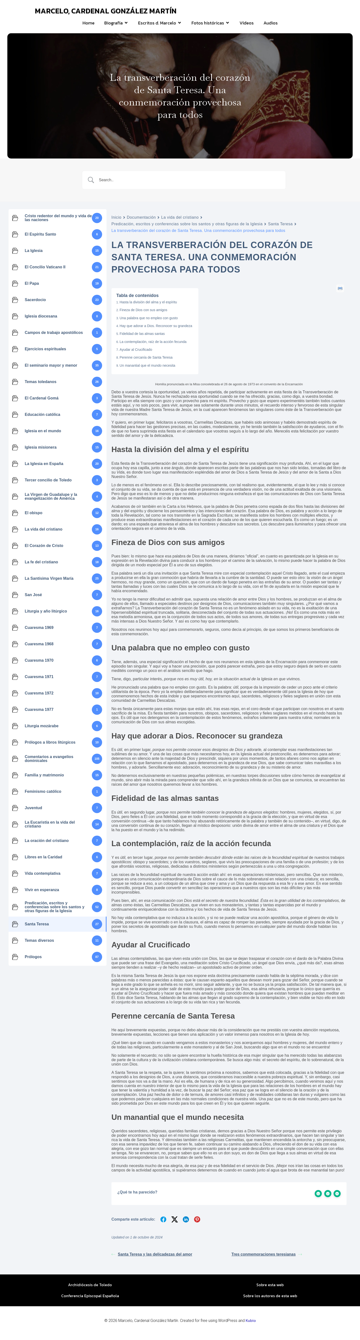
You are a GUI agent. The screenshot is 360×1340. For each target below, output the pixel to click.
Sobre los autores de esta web (270, 1301)
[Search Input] (190, 185)
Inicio (116, 222)
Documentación (141, 222)
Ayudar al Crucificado (136, 355)
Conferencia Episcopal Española (90, 1301)
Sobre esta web (270, 1290)
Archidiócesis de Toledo (90, 1290)
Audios (271, 25)
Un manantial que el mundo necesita (147, 370)
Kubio (251, 1326)
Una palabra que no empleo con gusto (149, 323)
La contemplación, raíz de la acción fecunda (153, 347)
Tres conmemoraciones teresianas (266, 1259)
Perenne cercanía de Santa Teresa (146, 362)
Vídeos (247, 25)
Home (89, 25)
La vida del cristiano (180, 222)
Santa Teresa (280, 229)
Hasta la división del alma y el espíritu (148, 307)
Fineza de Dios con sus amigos (143, 315)
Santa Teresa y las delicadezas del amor (151, 1259)
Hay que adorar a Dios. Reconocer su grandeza (156, 331)
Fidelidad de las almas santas (142, 339)
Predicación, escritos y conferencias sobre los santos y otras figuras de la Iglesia (187, 229)
